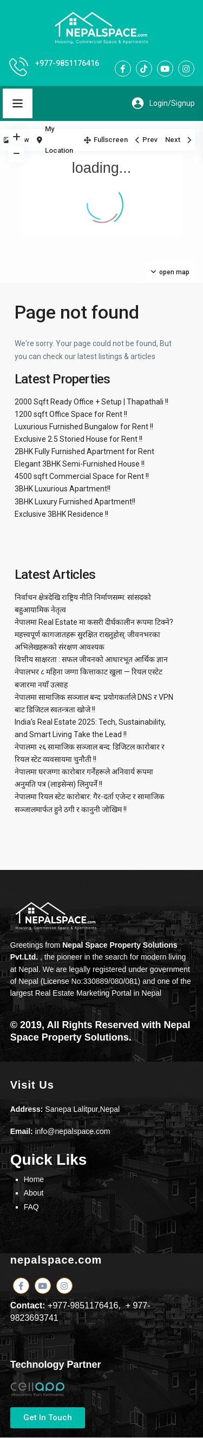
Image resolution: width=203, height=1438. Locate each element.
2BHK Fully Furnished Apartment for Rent (84, 451)
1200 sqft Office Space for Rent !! (71, 414)
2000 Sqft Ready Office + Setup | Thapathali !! (91, 401)
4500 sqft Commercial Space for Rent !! (82, 476)
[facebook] (123, 68)
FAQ (31, 1207)
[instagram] (186, 68)
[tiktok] (144, 68)
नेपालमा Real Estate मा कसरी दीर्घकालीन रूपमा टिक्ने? (94, 622)
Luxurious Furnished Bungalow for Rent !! (84, 426)
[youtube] (165, 68)
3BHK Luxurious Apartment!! (62, 488)
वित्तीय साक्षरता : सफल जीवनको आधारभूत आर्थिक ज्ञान (91, 659)
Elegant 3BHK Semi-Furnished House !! (80, 464)
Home (34, 1179)
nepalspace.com (56, 1260)
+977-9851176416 (67, 63)
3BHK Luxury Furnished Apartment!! (75, 501)
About (34, 1193)
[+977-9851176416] (18, 66)
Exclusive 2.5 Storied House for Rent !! (78, 439)
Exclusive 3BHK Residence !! (61, 514)
